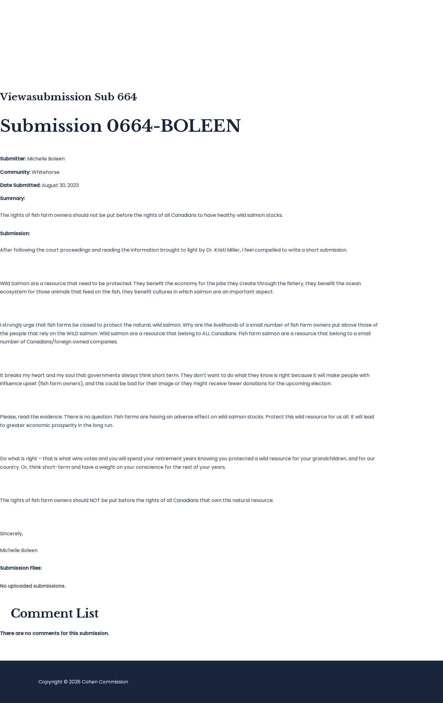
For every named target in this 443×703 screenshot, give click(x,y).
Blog (29, 41)
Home (31, 16)
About (31, 65)
